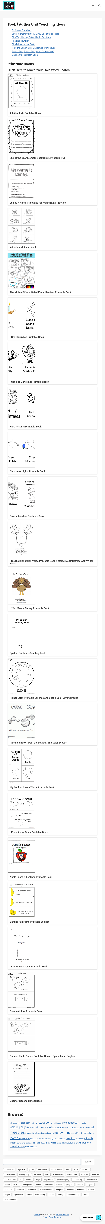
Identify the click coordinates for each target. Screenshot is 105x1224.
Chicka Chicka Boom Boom (25, 55)
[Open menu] (93, 5)
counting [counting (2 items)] (31, 1127)
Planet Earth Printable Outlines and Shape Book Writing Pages (44, 697)
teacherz (37, 1215)
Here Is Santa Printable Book (25, 426)
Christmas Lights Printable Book (28, 471)
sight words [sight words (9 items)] (51, 1143)
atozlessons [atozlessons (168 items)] (44, 1122)
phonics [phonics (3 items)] (46, 1139)
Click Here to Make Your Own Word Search (39, 70)
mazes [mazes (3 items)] (73, 1133)
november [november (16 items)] (25, 1138)
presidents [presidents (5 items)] (80, 1138)
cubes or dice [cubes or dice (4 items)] (45, 1127)
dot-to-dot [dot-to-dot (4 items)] (67, 1127)
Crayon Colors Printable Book (26, 1011)
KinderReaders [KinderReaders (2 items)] (91, 1180)
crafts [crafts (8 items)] (37, 1127)
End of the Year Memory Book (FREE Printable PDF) (38, 157)
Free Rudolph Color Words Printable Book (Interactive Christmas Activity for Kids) (51, 562)
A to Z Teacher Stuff (62, 1215)
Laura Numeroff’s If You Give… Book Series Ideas (35, 34)
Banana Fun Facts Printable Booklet (29, 921)
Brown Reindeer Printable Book (27, 516)
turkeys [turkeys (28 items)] (87, 1142)
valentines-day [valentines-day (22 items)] (17, 1146)
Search (88, 1161)
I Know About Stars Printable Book (29, 832)
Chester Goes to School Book (26, 1100)
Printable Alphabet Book (23, 247)
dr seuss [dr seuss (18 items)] (75, 1127)
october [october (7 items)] (33, 1138)
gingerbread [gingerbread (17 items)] (36, 1133)
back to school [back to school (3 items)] (58, 1123)
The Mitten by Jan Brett (23, 44)
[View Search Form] (99, 5)
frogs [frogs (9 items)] (27, 1133)
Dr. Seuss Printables (21, 30)
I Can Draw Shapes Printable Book (28, 966)
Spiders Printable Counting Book (28, 653)
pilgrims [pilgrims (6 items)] (53, 1138)
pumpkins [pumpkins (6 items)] (21, 1143)
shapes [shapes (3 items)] (43, 1143)
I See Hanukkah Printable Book (27, 337)
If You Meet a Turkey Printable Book (29, 608)
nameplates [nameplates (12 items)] (88, 1133)
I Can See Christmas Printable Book (29, 381)
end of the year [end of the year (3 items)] (85, 1127)
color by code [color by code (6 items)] (80, 1123)
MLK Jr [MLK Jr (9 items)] (79, 1133)
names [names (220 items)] (15, 1138)
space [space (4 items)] (59, 1143)
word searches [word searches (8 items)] (31, 1146)
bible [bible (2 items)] (76, 1170)
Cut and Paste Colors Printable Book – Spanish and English (42, 1056)
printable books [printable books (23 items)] (46, 1190)
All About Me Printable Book (25, 113)
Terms (51, 1217)
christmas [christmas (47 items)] (69, 1122)
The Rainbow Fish (20, 41)
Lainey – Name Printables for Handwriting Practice (38, 202)
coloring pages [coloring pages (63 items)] (19, 1127)
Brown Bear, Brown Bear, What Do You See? (33, 51)
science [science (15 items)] (36, 1143)
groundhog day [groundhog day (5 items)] (48, 1133)
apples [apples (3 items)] (33, 1123)
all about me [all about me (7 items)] (15, 1123)
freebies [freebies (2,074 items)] (17, 1132)
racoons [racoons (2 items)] (70, 1190)
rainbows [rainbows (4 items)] (28, 1143)
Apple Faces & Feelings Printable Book (31, 877)
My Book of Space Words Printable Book (32, 787)
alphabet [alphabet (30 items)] (25, 1122)
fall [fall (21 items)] (92, 1127)
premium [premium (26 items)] (70, 1138)
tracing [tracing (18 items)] (79, 1142)
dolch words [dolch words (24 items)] (56, 1127)
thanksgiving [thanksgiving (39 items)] (68, 1142)
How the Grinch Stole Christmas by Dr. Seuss (33, 48)
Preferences (58, 1217)
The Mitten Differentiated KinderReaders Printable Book (40, 292)
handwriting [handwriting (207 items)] (62, 1133)
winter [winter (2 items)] (85, 1195)
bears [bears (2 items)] (68, 1170)
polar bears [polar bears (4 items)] (61, 1139)
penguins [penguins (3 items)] (40, 1139)
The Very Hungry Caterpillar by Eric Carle (31, 37)
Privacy (45, 1217)
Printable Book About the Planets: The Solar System (38, 742)
